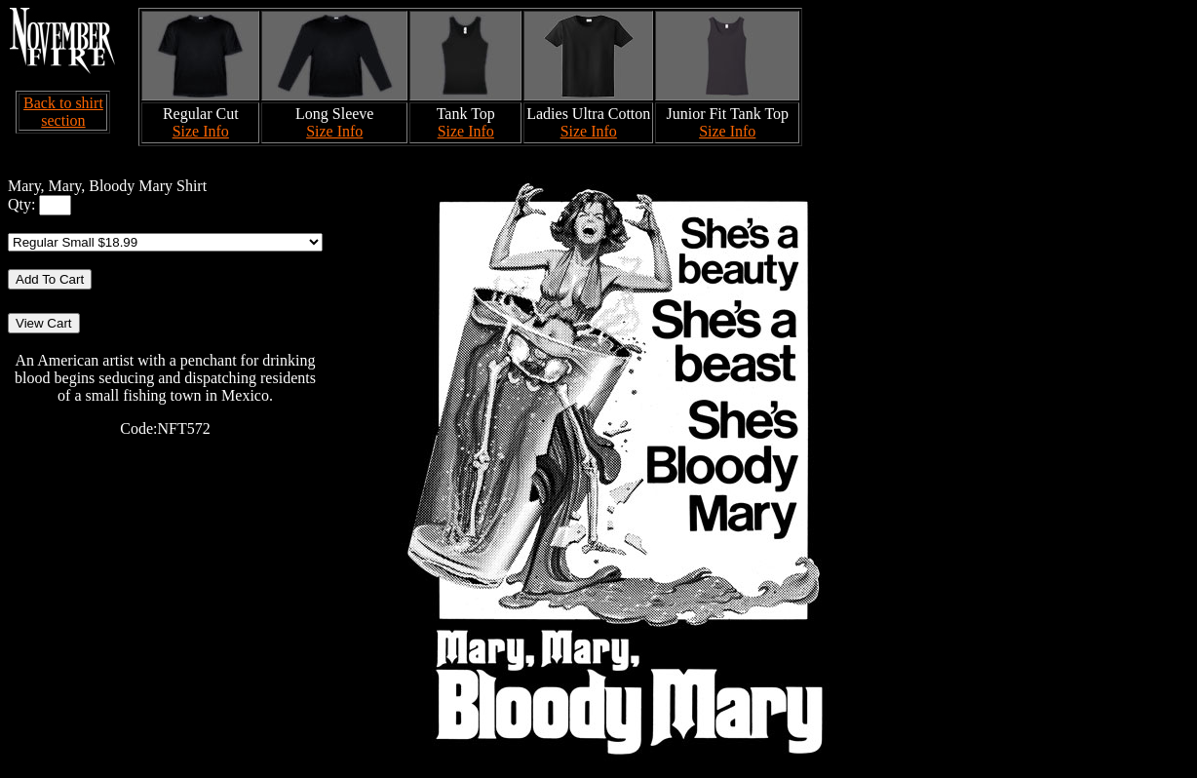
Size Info (201, 131)
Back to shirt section (63, 112)
